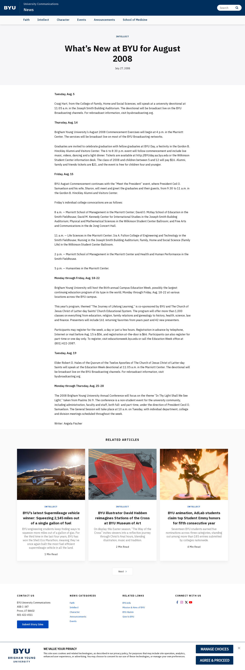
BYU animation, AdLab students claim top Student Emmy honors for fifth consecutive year (193, 520)
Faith (26, 19)
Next (122, 576)
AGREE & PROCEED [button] (214, 660)
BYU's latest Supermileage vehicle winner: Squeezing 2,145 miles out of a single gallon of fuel (51, 520)
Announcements (104, 19)
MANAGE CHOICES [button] (215, 649)
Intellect (43, 19)
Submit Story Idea (35, 629)
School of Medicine (135, 19)
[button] (239, 648)
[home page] (10, 8)
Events (81, 19)
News (29, 9)
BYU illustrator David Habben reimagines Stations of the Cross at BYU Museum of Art (122, 518)
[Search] (229, 8)
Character (63, 19)
